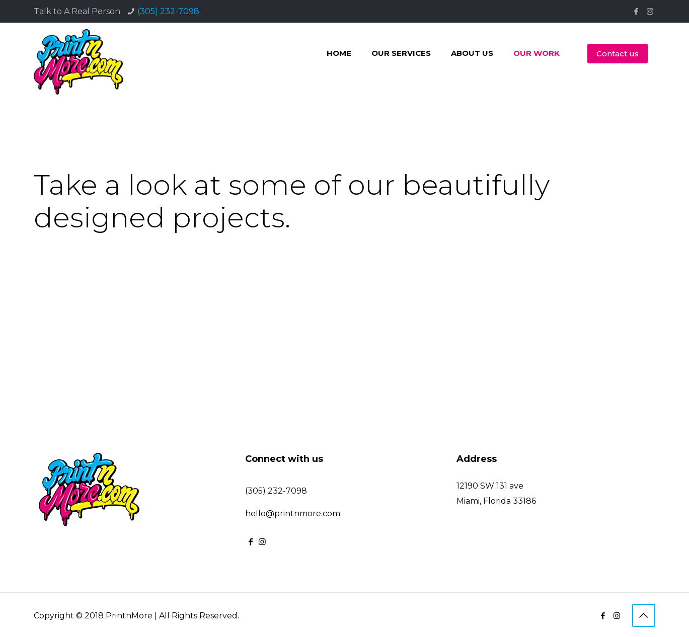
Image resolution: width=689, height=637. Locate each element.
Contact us (617, 53)
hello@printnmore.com (292, 513)
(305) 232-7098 (168, 11)
